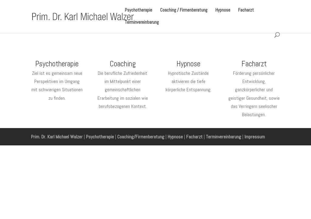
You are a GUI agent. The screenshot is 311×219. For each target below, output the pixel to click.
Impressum (254, 137)
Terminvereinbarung (142, 22)
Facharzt (246, 10)
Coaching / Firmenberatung (183, 10)
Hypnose (222, 10)
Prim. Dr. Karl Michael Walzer (57, 137)
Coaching (123, 63)
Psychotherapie (138, 10)
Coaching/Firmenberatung (140, 137)
